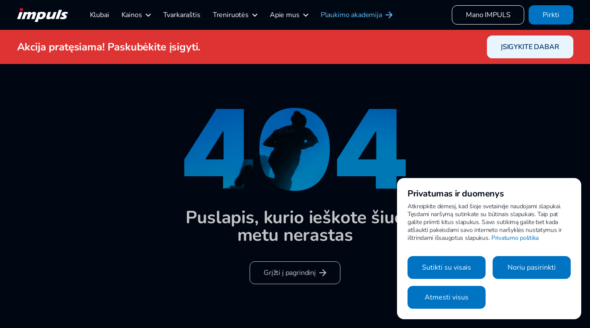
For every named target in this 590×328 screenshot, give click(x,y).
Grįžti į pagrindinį (295, 273)
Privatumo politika (515, 238)
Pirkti (551, 15)
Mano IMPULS (488, 15)
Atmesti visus (446, 297)
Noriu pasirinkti (532, 267)
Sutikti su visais (446, 267)
